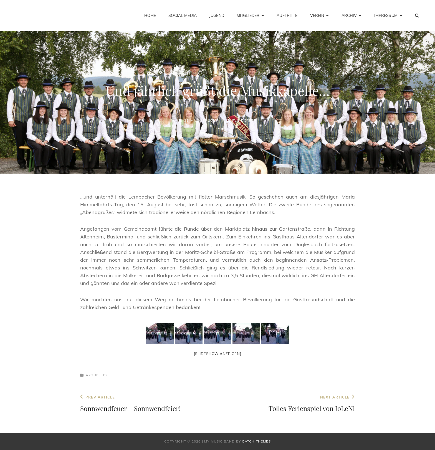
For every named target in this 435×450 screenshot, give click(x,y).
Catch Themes (256, 441)
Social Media (182, 15)
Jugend (216, 15)
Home (150, 15)
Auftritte (287, 15)
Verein (317, 15)
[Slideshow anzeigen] (217, 353)
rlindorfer (244, 120)
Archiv (349, 15)
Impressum (386, 15)
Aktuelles (97, 375)
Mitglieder (248, 15)
